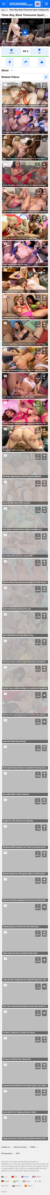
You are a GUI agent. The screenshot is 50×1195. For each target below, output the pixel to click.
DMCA (33, 1147)
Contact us (5, 1147)
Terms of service (20, 1147)
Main (3, 10)
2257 (18, 1153)
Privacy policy (6, 1153)
